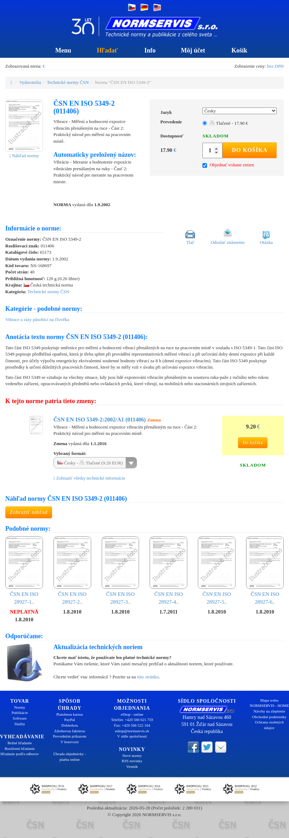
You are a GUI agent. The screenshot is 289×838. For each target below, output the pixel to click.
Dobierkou (69, 725)
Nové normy (132, 755)
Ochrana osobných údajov (269, 725)
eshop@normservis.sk (132, 731)
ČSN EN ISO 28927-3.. (120, 570)
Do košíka (250, 150)
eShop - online (132, 714)
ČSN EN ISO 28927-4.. (168, 570)
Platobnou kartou (69, 714)
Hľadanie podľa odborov (19, 754)
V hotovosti (69, 742)
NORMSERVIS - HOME (269, 705)
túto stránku (148, 676)
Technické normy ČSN (68, 82)
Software (20, 718)
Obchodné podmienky (269, 717)
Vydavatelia (30, 82)
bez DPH (275, 66)
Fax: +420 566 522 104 (132, 725)
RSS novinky (132, 761)
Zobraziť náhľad (29, 512)
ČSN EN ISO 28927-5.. (216, 570)
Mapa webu (269, 700)
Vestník (132, 766)
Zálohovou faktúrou (69, 731)
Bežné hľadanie (19, 743)
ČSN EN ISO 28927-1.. (24, 570)
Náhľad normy (24, 155)
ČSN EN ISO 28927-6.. (265, 570)
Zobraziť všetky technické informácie (89, 478)
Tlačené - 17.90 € (228, 123)
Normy (19, 707)
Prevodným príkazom (69, 736)
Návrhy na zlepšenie (269, 711)
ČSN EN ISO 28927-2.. (72, 570)
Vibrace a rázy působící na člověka (37, 319)
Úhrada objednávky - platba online (69, 757)
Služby (19, 724)
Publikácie (20, 712)
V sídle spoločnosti (132, 736)
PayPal (69, 719)
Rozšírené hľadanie (19, 748)
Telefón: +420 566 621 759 (132, 719)
